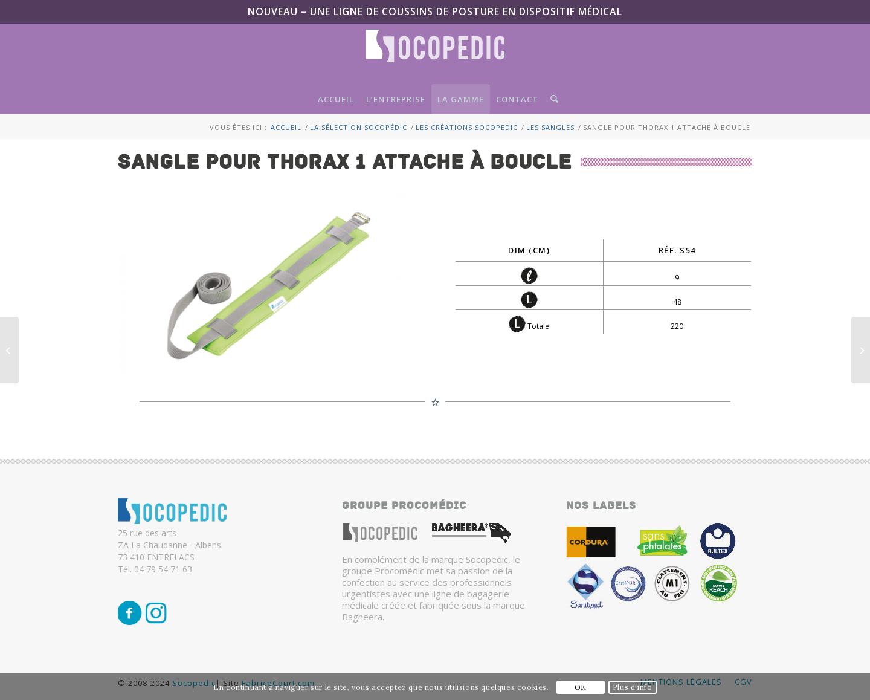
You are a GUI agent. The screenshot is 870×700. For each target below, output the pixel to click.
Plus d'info (632, 687)
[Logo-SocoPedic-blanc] (435, 57)
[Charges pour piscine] (9, 350)
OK (581, 687)
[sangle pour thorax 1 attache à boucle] (267, 282)
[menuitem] (336, 99)
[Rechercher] (551, 99)
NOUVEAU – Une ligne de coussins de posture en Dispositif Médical (435, 11)
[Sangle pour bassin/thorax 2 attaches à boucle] (860, 350)
